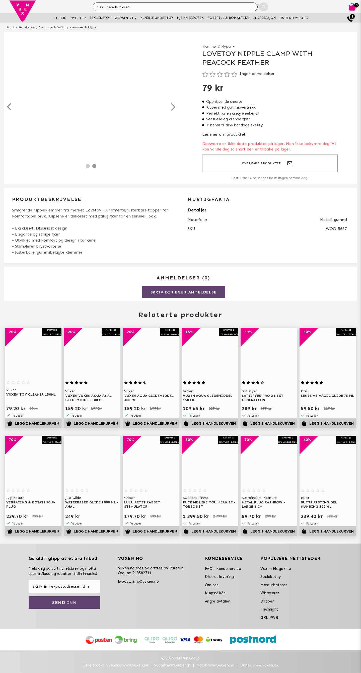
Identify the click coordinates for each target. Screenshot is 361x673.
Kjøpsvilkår (215, 593)
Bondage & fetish (52, 27)
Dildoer (267, 601)
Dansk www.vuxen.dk (259, 665)
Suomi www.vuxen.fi (172, 665)
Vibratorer (269, 593)
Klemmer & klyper (83, 27)
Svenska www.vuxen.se (127, 665)
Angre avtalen (217, 601)
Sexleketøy (26, 27)
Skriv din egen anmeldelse (184, 292)
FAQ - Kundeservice (223, 568)
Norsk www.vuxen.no (215, 665)
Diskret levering (219, 576)
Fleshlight (269, 609)
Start (10, 27)
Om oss (212, 585)
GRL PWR (269, 617)
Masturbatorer (273, 585)
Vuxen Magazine (275, 568)
